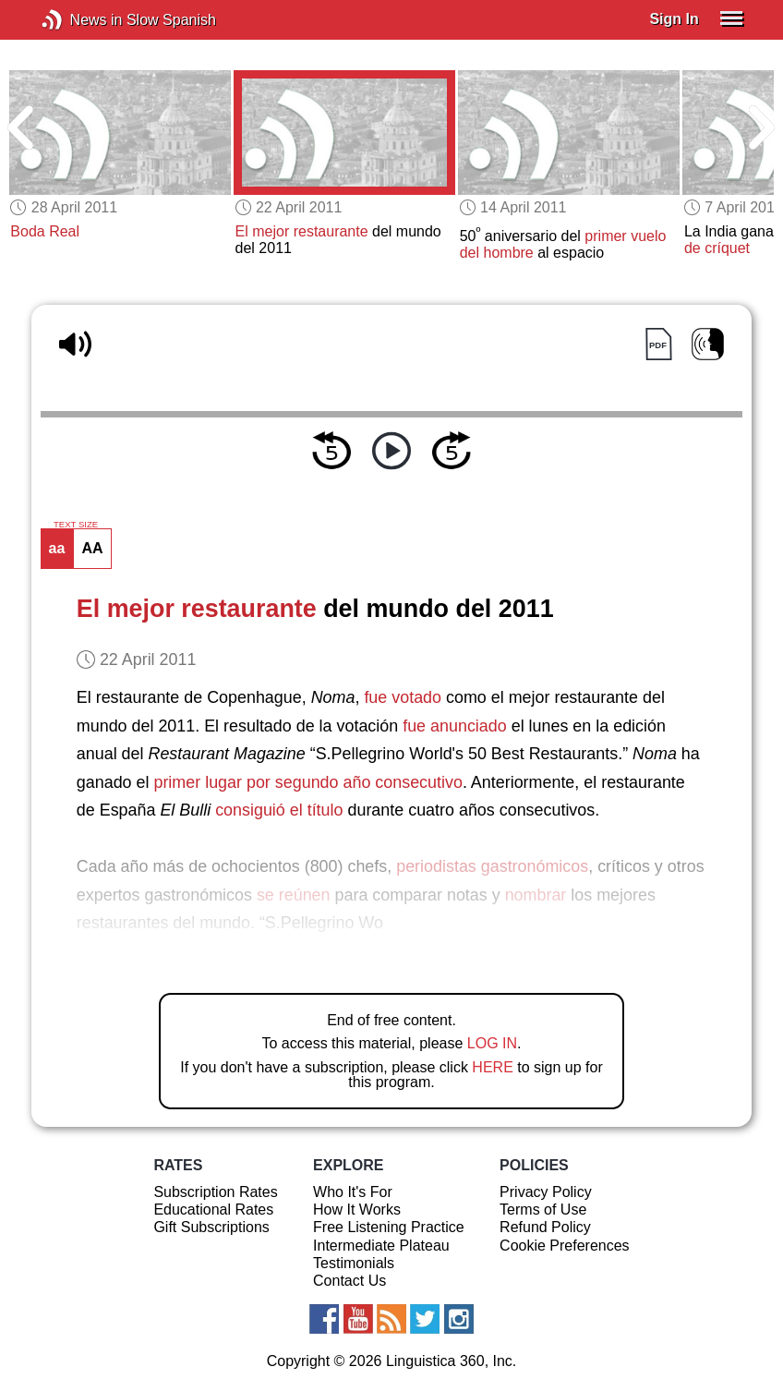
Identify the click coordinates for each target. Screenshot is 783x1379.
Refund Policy (545, 1227)
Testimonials (353, 1263)
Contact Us (349, 1280)
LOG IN (492, 1043)
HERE (492, 1067)
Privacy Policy (546, 1192)
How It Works (357, 1209)
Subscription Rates (215, 1192)
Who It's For (352, 1192)
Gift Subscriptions (211, 1227)
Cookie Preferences (565, 1245)
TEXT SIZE (76, 524)
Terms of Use (543, 1209)
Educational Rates (213, 1209)
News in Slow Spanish (80, 20)
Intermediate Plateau (381, 1245)
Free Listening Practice (388, 1227)
